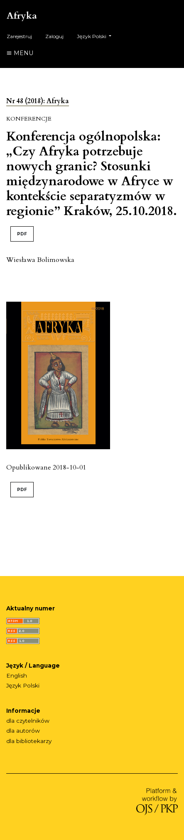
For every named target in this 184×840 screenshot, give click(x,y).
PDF (22, 234)
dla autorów (23, 730)
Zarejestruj (19, 36)
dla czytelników (27, 720)
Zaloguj (54, 36)
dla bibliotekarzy (29, 741)
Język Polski (97, 35)
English (16, 675)
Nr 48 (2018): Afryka (37, 101)
